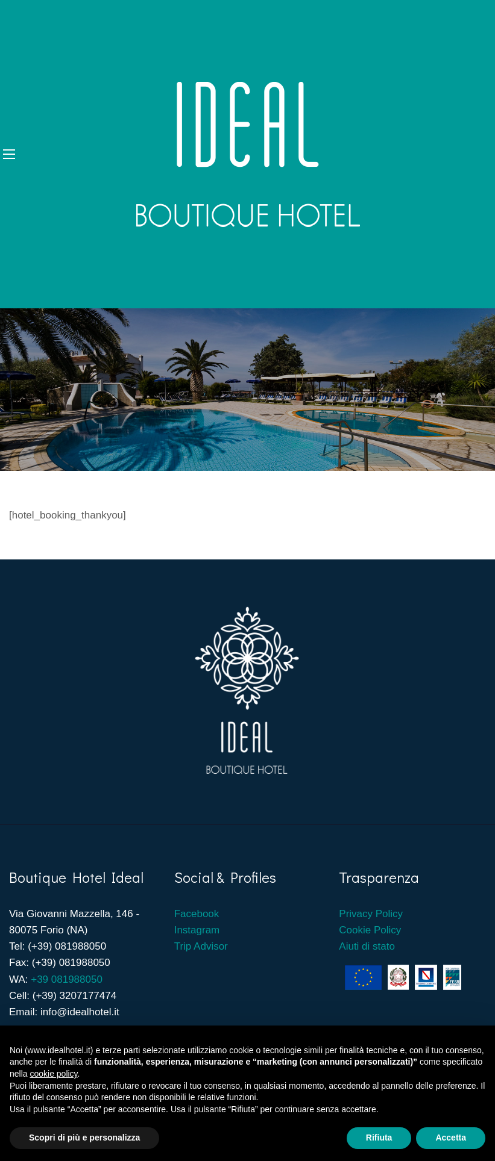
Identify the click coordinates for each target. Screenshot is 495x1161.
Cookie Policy (370, 930)
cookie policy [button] (53, 1074)
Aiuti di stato (367, 946)
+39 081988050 (66, 979)
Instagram (197, 930)
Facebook (198, 914)
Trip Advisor (201, 946)
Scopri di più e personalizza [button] (84, 1137)
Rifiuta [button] (379, 1137)
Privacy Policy (371, 914)
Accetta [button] (450, 1137)
